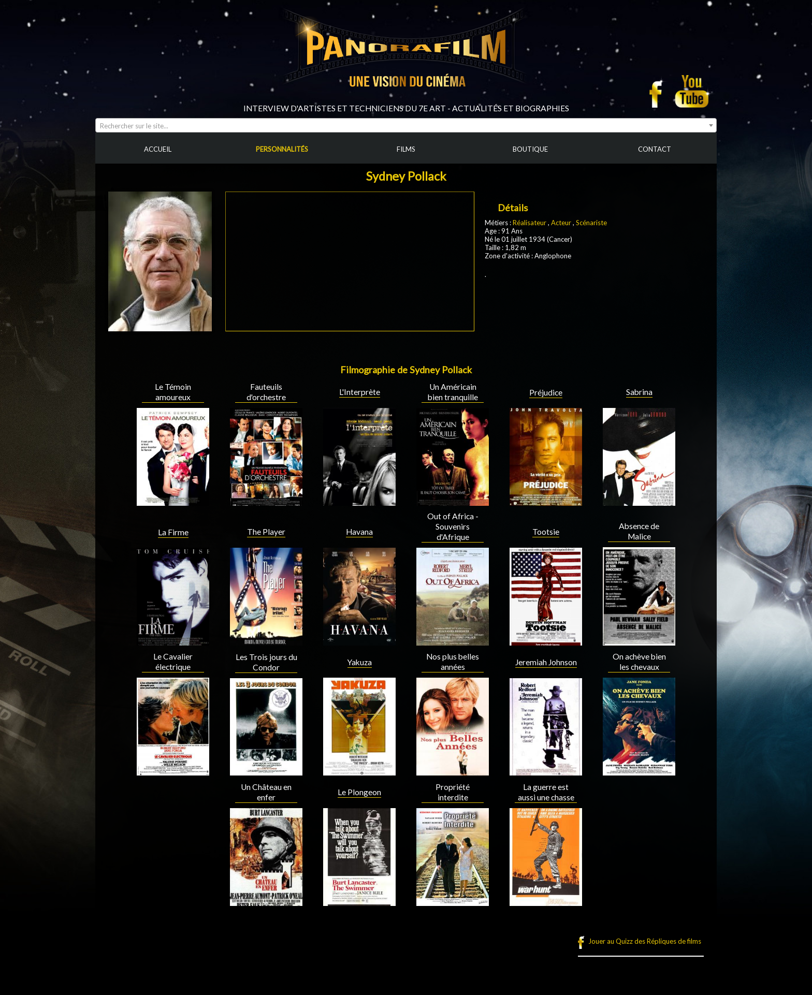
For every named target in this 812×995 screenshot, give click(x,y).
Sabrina (639, 392)
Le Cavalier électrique (173, 661)
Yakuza (359, 662)
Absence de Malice (639, 531)
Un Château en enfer (266, 792)
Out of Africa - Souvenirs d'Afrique (453, 526)
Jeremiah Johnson (546, 662)
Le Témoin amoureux (173, 392)
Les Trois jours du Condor (266, 662)
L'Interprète (359, 392)
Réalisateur (529, 222)
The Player (266, 531)
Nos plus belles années (452, 661)
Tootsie (545, 531)
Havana (359, 531)
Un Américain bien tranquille (453, 392)
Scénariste (591, 222)
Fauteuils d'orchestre (266, 392)
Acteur (562, 222)
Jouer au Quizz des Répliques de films (644, 941)
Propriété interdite (453, 792)
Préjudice (545, 392)
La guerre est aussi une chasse (546, 792)
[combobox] (406, 125)
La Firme (173, 532)
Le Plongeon (359, 792)
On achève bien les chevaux (639, 661)
